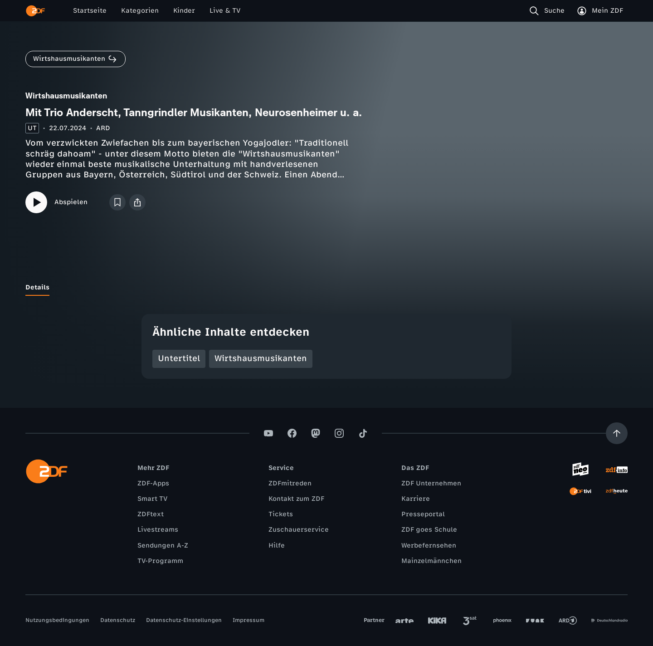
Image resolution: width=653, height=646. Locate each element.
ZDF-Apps (153, 483)
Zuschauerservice (298, 529)
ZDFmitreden (290, 483)
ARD (103, 128)
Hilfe (276, 545)
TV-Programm (160, 561)
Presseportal (423, 514)
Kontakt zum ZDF (296, 499)
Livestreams (157, 529)
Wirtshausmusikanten (260, 358)
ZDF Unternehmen (431, 483)
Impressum (248, 620)
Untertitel (179, 358)
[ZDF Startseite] (35, 11)
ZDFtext (150, 514)
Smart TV (152, 499)
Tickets (280, 514)
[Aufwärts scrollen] (617, 433)
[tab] (37, 287)
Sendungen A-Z (162, 545)
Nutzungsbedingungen (57, 620)
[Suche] (549, 10)
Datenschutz (117, 620)
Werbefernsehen (428, 545)
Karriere (415, 499)
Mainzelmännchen (431, 561)
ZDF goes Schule (429, 529)
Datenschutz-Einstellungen (184, 620)
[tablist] (326, 287)
